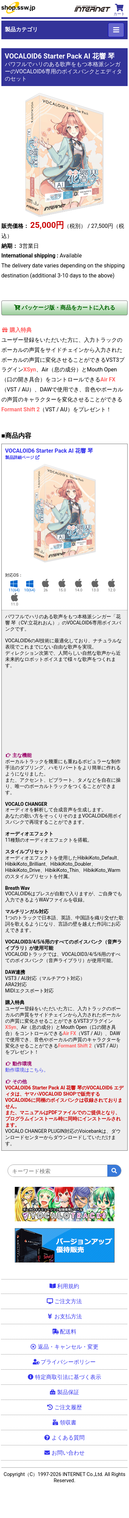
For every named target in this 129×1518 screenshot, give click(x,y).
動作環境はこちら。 (27, 1070)
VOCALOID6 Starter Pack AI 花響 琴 (49, 453)
